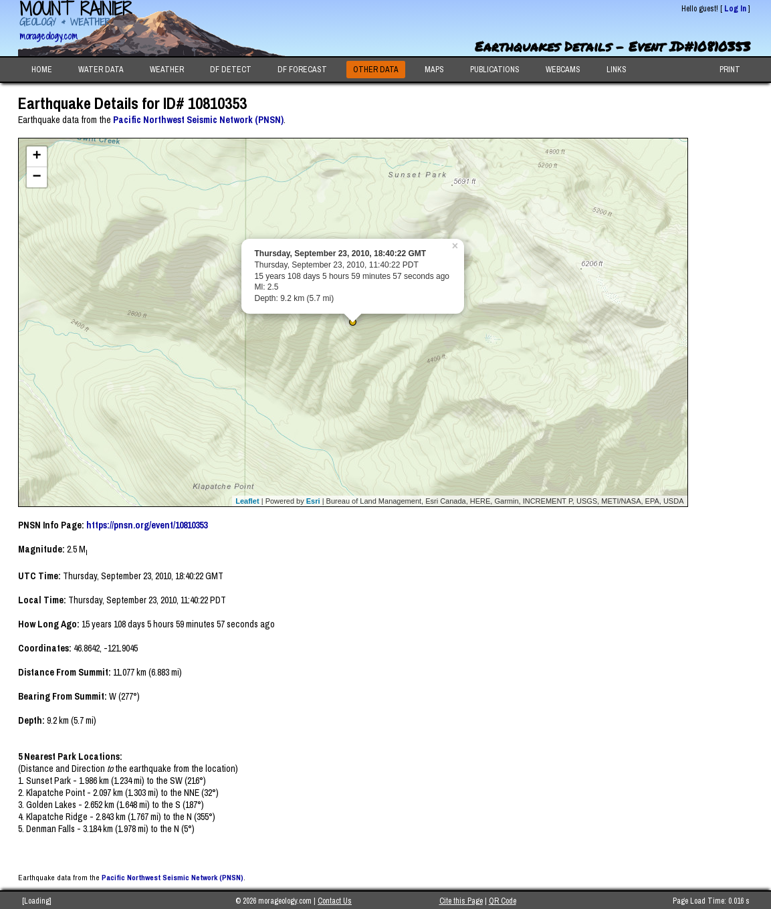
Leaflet (247, 501)
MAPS (434, 69)
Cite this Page (461, 901)
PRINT (730, 69)
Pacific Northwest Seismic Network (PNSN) (198, 120)
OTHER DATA (376, 69)
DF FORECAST (302, 69)
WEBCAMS (563, 69)
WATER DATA (101, 69)
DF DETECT (230, 69)
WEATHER (167, 69)
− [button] (36, 177)
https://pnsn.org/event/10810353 (146, 525)
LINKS (617, 69)
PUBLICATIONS (495, 69)
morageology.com (48, 35)
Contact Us (335, 901)
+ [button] (36, 156)
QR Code (502, 901)
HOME (41, 69)
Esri (313, 501)
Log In (735, 8)
